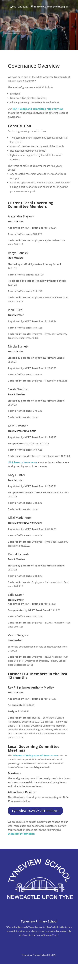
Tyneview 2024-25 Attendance (35, 810)
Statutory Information (21, 833)
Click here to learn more (22, 462)
